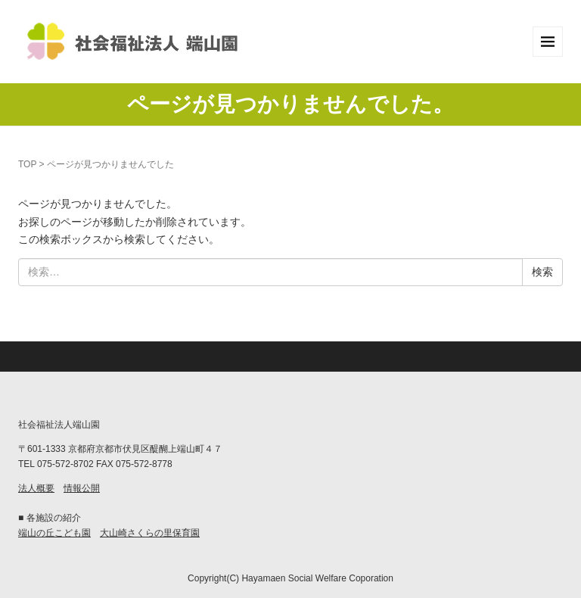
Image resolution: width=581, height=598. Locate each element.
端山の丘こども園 (54, 533)
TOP (27, 164)
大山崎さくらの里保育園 (150, 533)
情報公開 (82, 488)
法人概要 (36, 488)
